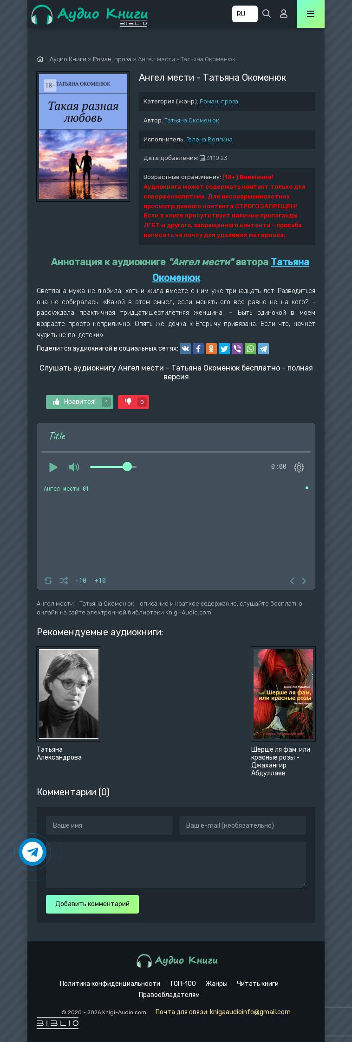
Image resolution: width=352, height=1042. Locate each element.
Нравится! (82, 402)
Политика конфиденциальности (110, 984)
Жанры (216, 984)
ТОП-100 (182, 984)
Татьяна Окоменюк (191, 120)
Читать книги (258, 984)
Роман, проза (219, 101)
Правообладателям (169, 995)
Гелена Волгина (209, 139)
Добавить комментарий (92, 904)
